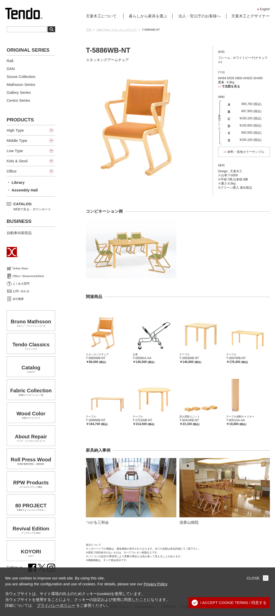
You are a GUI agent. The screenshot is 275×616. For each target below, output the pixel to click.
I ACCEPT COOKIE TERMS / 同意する (229, 603)
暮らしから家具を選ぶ (148, 16)
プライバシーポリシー (56, 605)
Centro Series (18, 100)
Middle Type (17, 140)
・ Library (16, 182)
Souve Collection (21, 76)
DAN (11, 68)
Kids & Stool (17, 161)
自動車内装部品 (19, 233)
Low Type (15, 151)
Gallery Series (19, 92)
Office (12, 171)
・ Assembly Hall (22, 190)
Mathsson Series (21, 84)
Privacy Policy (155, 584)
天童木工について (101, 16)
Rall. (10, 61)
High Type (15, 130)
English (265, 9)
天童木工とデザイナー (250, 16)
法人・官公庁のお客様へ (199, 16)
